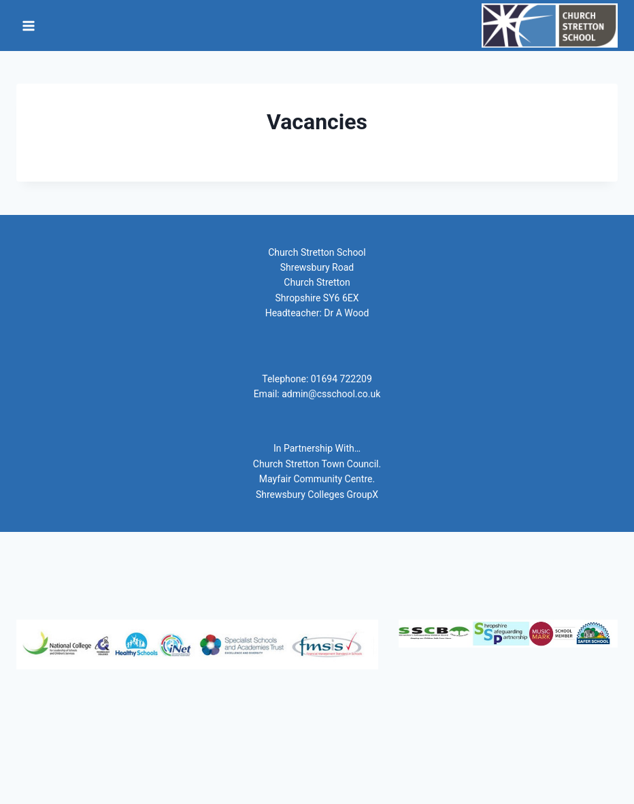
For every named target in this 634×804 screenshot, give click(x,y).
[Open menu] (28, 25)
